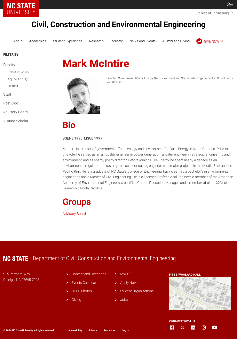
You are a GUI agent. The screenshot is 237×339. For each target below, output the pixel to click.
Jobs (124, 300)
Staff (7, 94)
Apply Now (128, 283)
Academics (37, 41)
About (17, 41)
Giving (76, 300)
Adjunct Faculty (18, 79)
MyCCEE (127, 274)
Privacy (93, 330)
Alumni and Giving (176, 41)
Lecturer (13, 85)
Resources (109, 330)
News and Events (142, 41)
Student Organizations (137, 291)
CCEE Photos (82, 291)
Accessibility (75, 330)
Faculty (9, 65)
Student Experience (67, 41)
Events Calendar (84, 283)
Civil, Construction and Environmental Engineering (118, 24)
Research (96, 41)
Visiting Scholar (15, 121)
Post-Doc (10, 103)
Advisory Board (15, 112)
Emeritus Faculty (18, 72)
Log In (125, 330)
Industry (116, 41)
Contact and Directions (89, 274)
